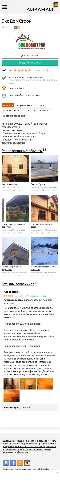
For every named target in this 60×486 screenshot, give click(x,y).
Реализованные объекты (22, 150)
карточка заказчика (14, 115)
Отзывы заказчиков (18, 283)
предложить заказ (30, 62)
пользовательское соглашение (30, 446)
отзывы (40, 105)
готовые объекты (12, 110)
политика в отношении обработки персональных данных (29, 448)
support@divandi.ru (41, 469)
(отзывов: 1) (40, 70)
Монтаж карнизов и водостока (11, 268)
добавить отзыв (30, 55)
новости (44, 110)
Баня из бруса (38, 184)
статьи (31, 110)
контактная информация (15, 452)
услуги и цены (24, 105)
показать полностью (13, 142)
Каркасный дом (9, 184)
